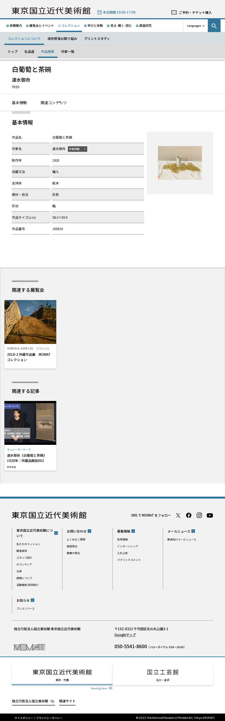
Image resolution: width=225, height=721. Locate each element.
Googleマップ (125, 634)
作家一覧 (67, 51)
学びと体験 (95, 25)
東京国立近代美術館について (34, 533)
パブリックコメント (129, 560)
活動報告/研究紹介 (27, 585)
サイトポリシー (24, 716)
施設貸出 (72, 546)
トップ (13, 51)
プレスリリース (25, 608)
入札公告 (122, 553)
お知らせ (23, 600)
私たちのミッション (28, 544)
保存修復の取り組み (62, 38)
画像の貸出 (73, 553)
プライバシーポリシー (49, 716)
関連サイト (67, 699)
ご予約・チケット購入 (195, 12)
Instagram (199, 515)
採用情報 (122, 539)
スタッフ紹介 (24, 558)
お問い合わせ (77, 531)
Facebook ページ (188, 515)
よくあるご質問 (76, 539)
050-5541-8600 (130, 646)
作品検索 (47, 51)
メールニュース (178, 531)
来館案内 (16, 25)
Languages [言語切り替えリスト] (194, 25)
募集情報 (123, 531)
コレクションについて (24, 38)
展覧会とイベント (41, 25)
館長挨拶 (21, 551)
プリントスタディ (97, 38)
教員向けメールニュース (181, 539)
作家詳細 (75, 149)
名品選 (29, 51)
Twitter (178, 515)
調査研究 (145, 25)
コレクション (71, 25)
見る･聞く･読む (121, 25)
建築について (24, 578)
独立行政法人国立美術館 (30, 699)
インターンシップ (127, 546)
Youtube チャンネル (210, 515)
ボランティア (24, 564)
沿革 (19, 571)
